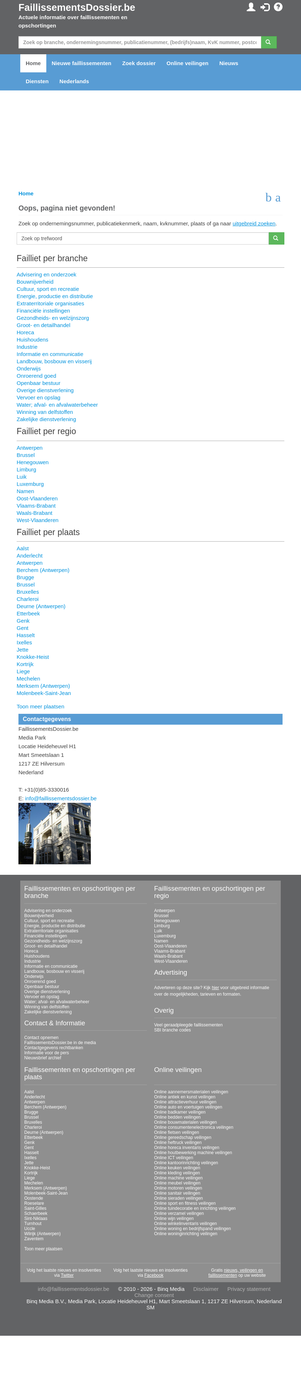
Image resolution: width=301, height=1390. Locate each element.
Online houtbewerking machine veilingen (193, 1152)
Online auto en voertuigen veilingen (188, 1107)
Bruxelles (28, 592)
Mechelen (28, 678)
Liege (23, 671)
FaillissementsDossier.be (76, 7)
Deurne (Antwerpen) (41, 606)
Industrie (27, 347)
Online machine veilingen (178, 1178)
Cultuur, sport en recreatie (48, 289)
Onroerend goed (36, 376)
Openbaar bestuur (38, 383)
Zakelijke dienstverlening (46, 419)
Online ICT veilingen (173, 1157)
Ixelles (24, 642)
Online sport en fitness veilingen (185, 1203)
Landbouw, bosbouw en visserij (54, 361)
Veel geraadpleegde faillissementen (188, 1024)
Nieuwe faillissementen (81, 63)
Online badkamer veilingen (179, 1112)
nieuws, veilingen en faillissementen (235, 1273)
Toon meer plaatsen (40, 706)
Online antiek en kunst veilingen (184, 1096)
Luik (22, 477)
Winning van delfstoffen (45, 412)
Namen (25, 491)
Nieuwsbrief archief (42, 1057)
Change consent (154, 1295)
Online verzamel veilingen (179, 1213)
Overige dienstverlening (45, 390)
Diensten (37, 81)
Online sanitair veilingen (177, 1193)
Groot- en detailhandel (43, 325)
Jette (23, 650)
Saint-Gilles (35, 1208)
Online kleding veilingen (177, 1172)
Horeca (25, 332)
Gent (23, 628)
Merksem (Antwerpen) (43, 686)
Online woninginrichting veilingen (185, 1233)
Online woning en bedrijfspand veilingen (192, 1228)
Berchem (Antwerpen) (43, 570)
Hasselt (26, 635)
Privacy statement (248, 1289)
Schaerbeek (35, 1213)
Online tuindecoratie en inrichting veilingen (195, 1208)
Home (33, 63)
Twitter (67, 1275)
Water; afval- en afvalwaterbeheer (57, 405)
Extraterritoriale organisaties (50, 303)
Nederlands (74, 81)
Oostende (33, 1198)
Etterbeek (28, 613)
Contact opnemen (41, 1037)
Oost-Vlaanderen (37, 498)
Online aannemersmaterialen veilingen (191, 1091)
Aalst (23, 548)
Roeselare (34, 1203)
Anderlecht (30, 555)
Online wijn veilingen (174, 1218)
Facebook (154, 1275)
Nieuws (228, 63)
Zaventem (33, 1238)
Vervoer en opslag (38, 397)
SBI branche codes (172, 1030)
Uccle (29, 1228)
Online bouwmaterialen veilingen (185, 1122)
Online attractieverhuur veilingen (185, 1102)
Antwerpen (30, 448)
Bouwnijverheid (35, 282)
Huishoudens (32, 339)
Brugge (25, 577)
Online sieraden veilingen (178, 1198)
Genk (23, 621)
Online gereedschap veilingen (182, 1137)
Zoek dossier (139, 63)
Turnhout (33, 1223)
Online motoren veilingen (178, 1188)
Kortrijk (25, 664)
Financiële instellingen (43, 311)
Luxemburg (30, 484)
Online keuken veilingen (177, 1167)
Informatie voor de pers (46, 1052)
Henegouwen (32, 462)
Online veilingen (187, 63)
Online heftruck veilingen (178, 1142)
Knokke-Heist (33, 657)
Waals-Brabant (34, 513)
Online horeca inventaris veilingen (186, 1147)
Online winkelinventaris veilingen (185, 1223)
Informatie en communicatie (50, 354)
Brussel (26, 455)
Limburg (26, 469)
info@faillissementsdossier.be (61, 798)
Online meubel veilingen (177, 1183)
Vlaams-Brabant (36, 506)
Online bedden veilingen (177, 1117)
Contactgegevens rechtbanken (53, 1047)
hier (215, 987)
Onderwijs (29, 368)
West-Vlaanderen (38, 520)
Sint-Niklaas (35, 1218)
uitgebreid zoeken (254, 223)
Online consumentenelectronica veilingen (193, 1127)
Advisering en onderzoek (46, 274)
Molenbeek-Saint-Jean (44, 693)
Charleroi (28, 599)
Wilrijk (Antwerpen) (42, 1233)
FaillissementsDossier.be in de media (60, 1042)
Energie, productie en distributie (55, 296)
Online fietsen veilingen (176, 1132)
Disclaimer (206, 1289)
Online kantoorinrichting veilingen (186, 1162)
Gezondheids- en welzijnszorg (53, 318)
